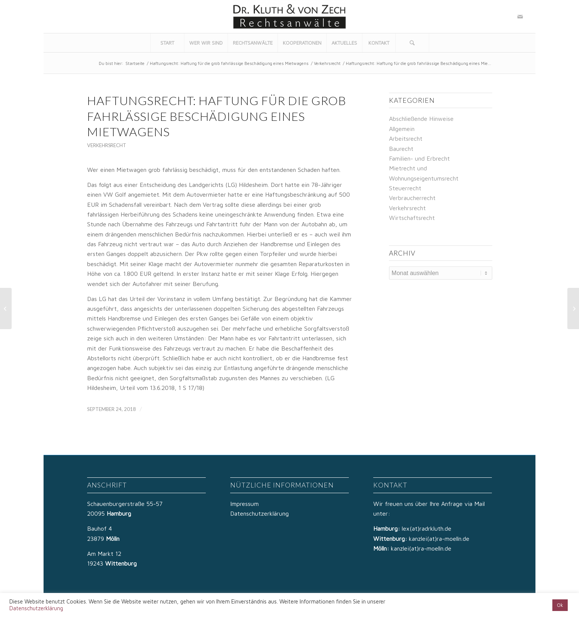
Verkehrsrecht (327, 63)
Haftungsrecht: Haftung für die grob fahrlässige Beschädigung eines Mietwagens (229, 63)
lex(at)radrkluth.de (427, 528)
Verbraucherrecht (412, 197)
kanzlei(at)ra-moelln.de (439, 538)
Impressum (244, 503)
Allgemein (402, 128)
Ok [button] (560, 605)
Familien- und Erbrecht (419, 158)
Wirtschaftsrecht (412, 217)
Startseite (135, 63)
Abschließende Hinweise (421, 118)
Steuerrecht (405, 188)
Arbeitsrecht (405, 138)
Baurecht (401, 148)
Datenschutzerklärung (259, 513)
